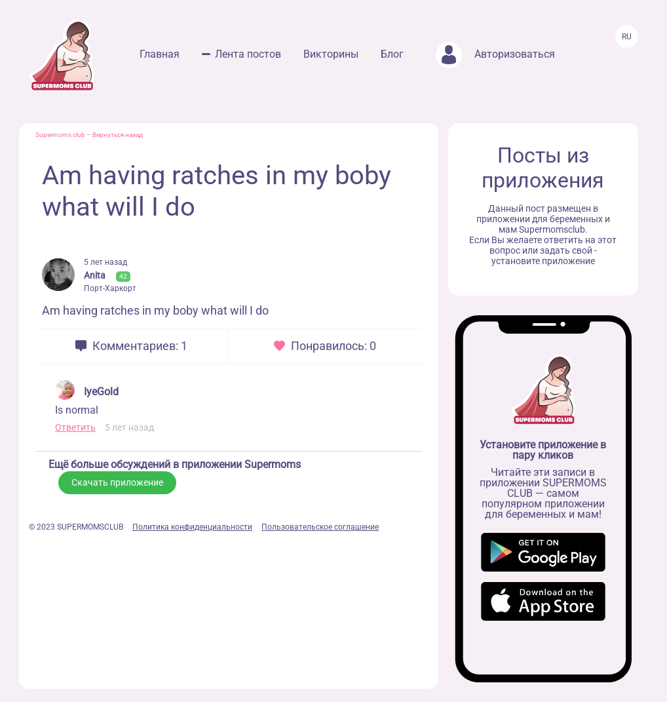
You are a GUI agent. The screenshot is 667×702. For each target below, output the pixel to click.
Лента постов (248, 54)
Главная (160, 54)
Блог (392, 54)
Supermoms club (60, 134)
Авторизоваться (495, 54)
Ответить (75, 427)
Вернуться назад (117, 134)
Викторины (330, 54)
